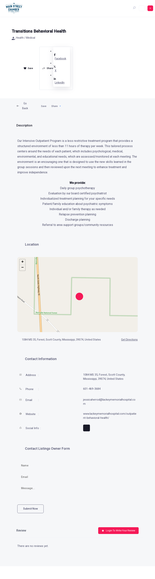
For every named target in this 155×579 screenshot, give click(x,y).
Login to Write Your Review (118, 530)
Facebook (61, 56)
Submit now (30, 508)
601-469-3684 (91, 388)
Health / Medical (23, 38)
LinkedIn (61, 80)
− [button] (22, 268)
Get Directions (127, 339)
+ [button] (22, 262)
